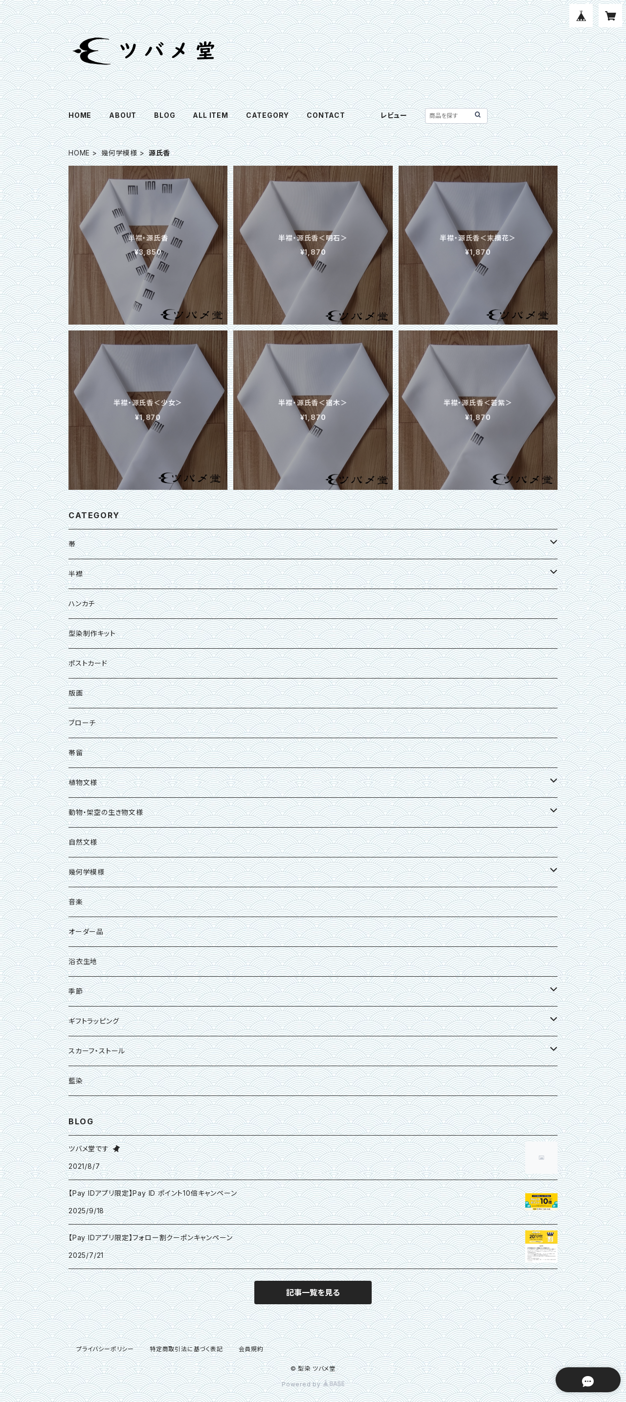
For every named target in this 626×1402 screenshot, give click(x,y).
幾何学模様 (119, 153)
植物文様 (82, 782)
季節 (75, 991)
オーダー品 (86, 931)
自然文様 (82, 842)
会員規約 (251, 1349)
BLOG (164, 115)
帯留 (75, 752)
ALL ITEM (210, 115)
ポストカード (88, 663)
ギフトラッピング (93, 1021)
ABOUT (122, 115)
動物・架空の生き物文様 (105, 812)
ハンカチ (81, 603)
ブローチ (82, 723)
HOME (79, 115)
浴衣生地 (82, 961)
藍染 (75, 1080)
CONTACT (326, 115)
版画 (75, 693)
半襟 (75, 574)
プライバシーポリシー (105, 1349)
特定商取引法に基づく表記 (186, 1349)
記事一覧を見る (313, 1292)
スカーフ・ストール (96, 1051)
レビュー (393, 115)
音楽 (75, 902)
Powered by (313, 1384)
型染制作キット (92, 633)
